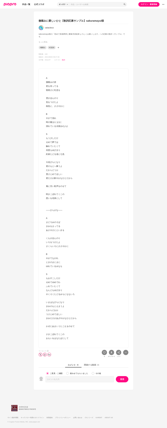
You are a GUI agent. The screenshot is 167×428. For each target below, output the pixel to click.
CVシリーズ (89, 417)
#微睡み (42, 47)
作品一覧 (26, 4)
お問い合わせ (77, 417)
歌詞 (63, 60)
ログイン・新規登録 (149, 4)
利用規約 (49, 417)
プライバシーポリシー (63, 417)
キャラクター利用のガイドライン (32, 417)
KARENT (99, 417)
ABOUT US (109, 417)
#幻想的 (51, 47)
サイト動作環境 (13, 417)
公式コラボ (39, 4)
